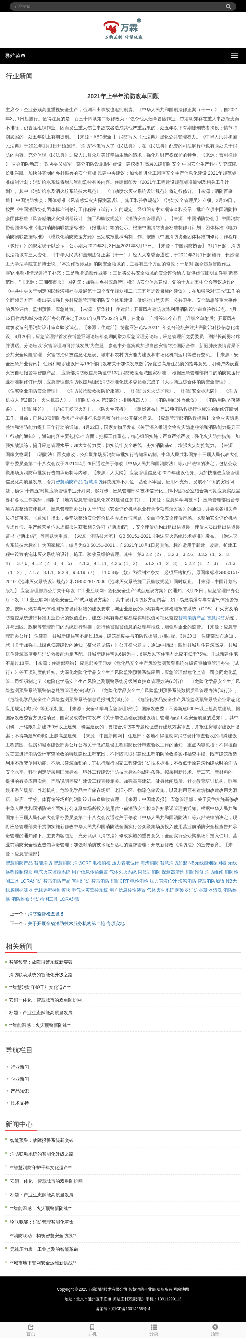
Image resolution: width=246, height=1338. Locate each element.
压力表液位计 (125, 862)
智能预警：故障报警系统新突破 (41, 962)
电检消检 (101, 862)
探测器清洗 (173, 871)
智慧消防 (93, 481)
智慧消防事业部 (142, 1289)
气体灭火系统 (123, 871)
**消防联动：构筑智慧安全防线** (43, 1235)
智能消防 (43, 862)
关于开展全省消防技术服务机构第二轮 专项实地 (76, 923)
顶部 (215, 1329)
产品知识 (20, 1091)
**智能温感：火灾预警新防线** (40, 1025)
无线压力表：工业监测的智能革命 (44, 1249)
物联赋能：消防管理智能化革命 (42, 1222)
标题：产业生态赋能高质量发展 (41, 1012)
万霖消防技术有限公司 (107, 1289)
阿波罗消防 (149, 871)
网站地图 (181, 1289)
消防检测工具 (44, 899)
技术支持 (20, 1103)
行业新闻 (20, 1067)
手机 (92, 1329)
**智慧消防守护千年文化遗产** (40, 987)
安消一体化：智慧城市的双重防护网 (45, 1000)
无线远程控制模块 (52, 890)
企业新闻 (20, 1079)
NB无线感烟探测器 (207, 862)
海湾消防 (150, 862)
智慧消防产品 (69, 481)
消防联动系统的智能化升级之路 (41, 974)
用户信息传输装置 (90, 871)
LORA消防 (31, 881)
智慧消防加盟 (173, 862)
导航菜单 (15, 56)
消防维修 (195, 871)
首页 (31, 1329)
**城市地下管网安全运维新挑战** (43, 1262)
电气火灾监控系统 (52, 871)
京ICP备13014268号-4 (130, 1309)
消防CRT (82, 862)
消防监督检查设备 (46, 913)
